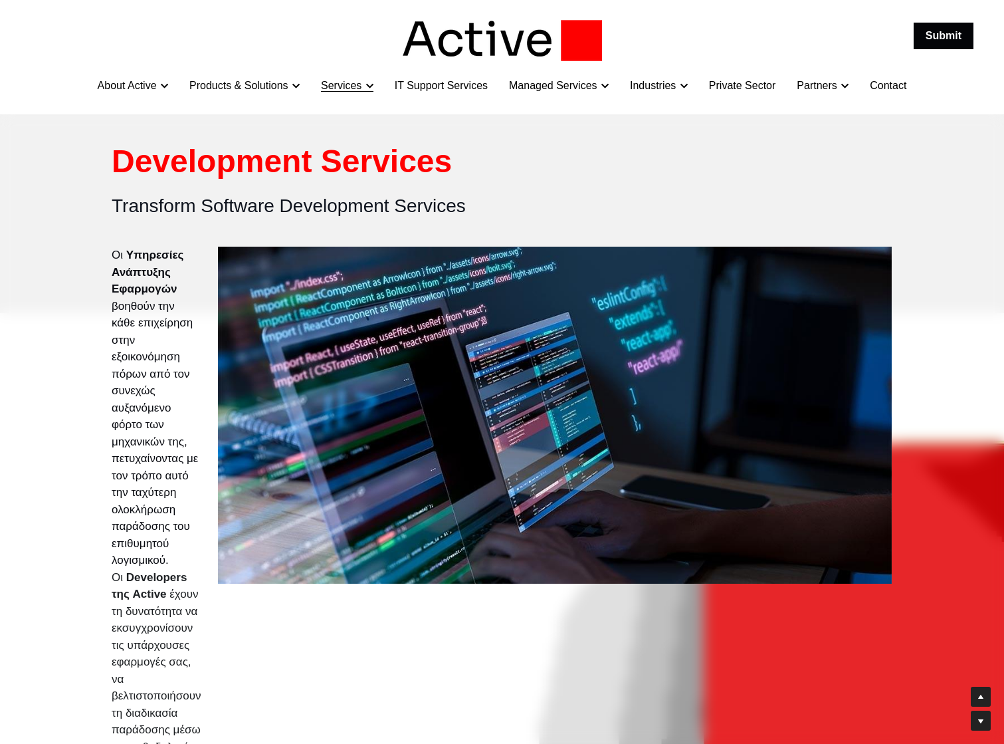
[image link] (502, 39)
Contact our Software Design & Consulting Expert (249, 540)
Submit (943, 35)
